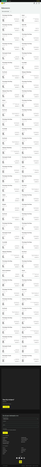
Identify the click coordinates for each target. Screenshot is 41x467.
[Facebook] (17, 458)
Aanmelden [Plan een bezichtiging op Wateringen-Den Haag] (17, 30)
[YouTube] (21, 458)
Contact (22, 447)
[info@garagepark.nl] (34, 3)
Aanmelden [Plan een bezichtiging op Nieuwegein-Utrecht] (17, 238)
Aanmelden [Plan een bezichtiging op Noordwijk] (37, 68)
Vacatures (4, 449)
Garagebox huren (5, 437)
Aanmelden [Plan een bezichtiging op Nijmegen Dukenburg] (37, 77)
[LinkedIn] (19, 458)
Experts (4, 453)
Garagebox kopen (23, 437)
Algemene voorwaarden (35, 465)
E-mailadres (4, 421)
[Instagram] (24, 458)
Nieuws (22, 452)
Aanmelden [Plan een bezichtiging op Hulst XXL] (37, 30)
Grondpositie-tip (23, 449)
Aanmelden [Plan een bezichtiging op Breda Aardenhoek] (17, 276)
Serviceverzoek (5, 450)
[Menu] (39, 3)
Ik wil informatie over (5, 417)
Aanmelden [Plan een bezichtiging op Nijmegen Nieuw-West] (17, 96)
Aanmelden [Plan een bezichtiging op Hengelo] (17, 210)
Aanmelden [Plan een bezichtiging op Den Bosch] (17, 77)
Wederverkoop (23, 450)
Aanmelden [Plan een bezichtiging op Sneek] (37, 172)
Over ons (4, 447)
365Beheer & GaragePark (29, 465)
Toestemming (5, 428)
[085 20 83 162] (36, 3)
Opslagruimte (5, 440)
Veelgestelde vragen (6, 443)
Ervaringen (4, 452)
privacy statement (13, 429)
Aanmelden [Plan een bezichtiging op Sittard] (17, 106)
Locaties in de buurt (24, 440)
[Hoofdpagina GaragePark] (3, 3)
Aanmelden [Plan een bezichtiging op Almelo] (17, 200)
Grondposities (23, 465)
